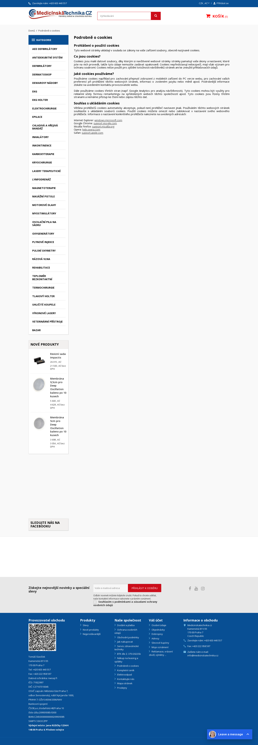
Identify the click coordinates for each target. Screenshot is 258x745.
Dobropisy (157, 634)
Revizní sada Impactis (58, 355)
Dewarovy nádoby (45, 83)
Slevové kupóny (160, 642)
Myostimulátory (44, 213)
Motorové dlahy (44, 205)
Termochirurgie (43, 287)
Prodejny (122, 687)
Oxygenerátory (43, 233)
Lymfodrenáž (41, 179)
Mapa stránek (124, 683)
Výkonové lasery (44, 313)
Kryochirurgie (42, 162)
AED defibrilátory (44, 49)
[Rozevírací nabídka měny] (204, 3)
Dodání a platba (126, 625)
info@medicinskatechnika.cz (202, 655)
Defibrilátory (41, 66)
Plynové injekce (43, 242)
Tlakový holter (43, 296)
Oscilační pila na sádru (44, 223)
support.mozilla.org (103, 126)
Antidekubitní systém (47, 57)
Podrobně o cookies (128, 665)
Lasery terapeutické (46, 171)
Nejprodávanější (91, 634)
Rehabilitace (41, 267)
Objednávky (158, 629)
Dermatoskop (42, 74)
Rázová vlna (41, 259)
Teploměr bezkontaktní (42, 277)
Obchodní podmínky (128, 637)
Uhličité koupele (44, 304)
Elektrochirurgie (44, 108)
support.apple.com (92, 132)
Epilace (37, 117)
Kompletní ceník (125, 670)
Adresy (155, 638)
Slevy (85, 625)
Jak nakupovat (125, 641)
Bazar (36, 330)
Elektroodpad (124, 674)
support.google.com (105, 123)
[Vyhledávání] (129, 16)
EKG (34, 91)
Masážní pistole (43, 196)
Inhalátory (40, 137)
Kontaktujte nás (125, 679)
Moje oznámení (159, 647)
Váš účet (156, 620)
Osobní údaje (158, 625)
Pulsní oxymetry (44, 250)
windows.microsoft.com (108, 120)
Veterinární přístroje (47, 321)
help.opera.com (91, 129)
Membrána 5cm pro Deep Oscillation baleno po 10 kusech (58, 426)
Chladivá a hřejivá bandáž (45, 127)
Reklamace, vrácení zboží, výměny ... (161, 653)
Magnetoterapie (44, 188)
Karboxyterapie (43, 154)
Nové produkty (90, 629)
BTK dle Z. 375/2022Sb (129, 653)
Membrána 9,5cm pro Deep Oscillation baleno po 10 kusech (58, 387)
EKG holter (40, 100)
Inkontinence (41, 145)
